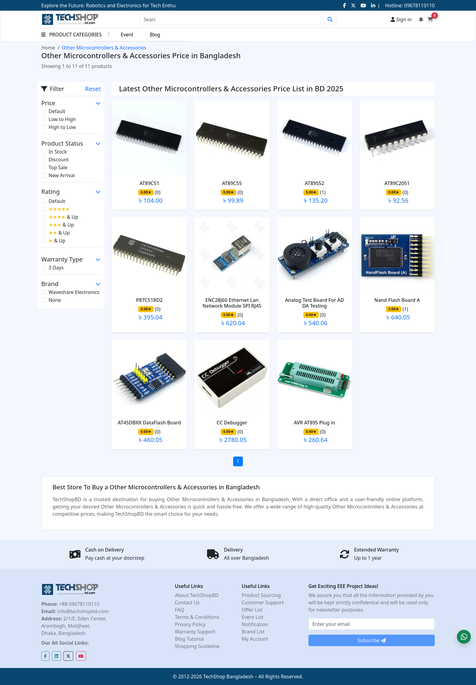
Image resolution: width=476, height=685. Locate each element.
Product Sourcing (261, 595)
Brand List (253, 631)
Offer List (252, 609)
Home (48, 47)
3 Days (56, 267)
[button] (464, 636)
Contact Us (187, 602)
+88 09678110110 (78, 604)
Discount (59, 159)
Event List (253, 617)
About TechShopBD (197, 595)
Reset (93, 89)
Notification (255, 624)
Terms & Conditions (197, 617)
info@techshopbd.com (82, 611)
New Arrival (62, 175)
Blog (155, 34)
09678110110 (419, 5)
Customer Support (263, 602)
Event (127, 34)
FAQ (179, 609)
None (55, 300)
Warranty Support (195, 631)
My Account (255, 639)
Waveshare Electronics (74, 292)
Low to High (62, 119)
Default (57, 111)
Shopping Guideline (197, 646)
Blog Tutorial (189, 639)
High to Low (62, 127)
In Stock (58, 151)
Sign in (401, 19)
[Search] (230, 19)
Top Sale (58, 167)
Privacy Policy (190, 624)
